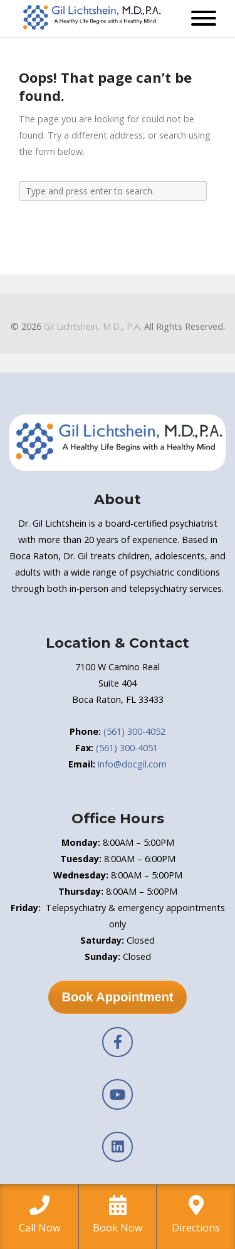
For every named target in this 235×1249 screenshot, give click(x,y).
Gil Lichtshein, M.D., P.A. (93, 326)
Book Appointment (117, 997)
